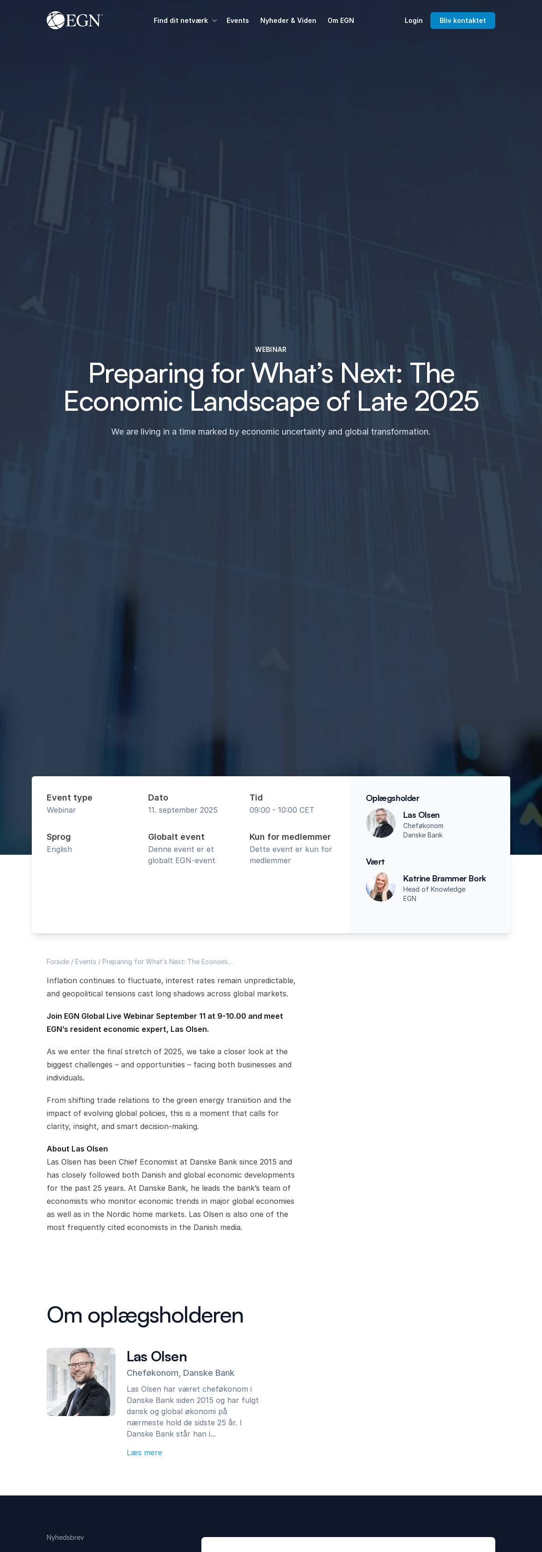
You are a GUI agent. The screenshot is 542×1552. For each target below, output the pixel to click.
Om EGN (341, 20)
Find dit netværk (186, 20)
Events (238, 20)
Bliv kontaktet (463, 20)
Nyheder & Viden (288, 20)
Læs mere (144, 1452)
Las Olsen (421, 814)
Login (414, 20)
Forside (58, 962)
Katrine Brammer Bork (444, 878)
